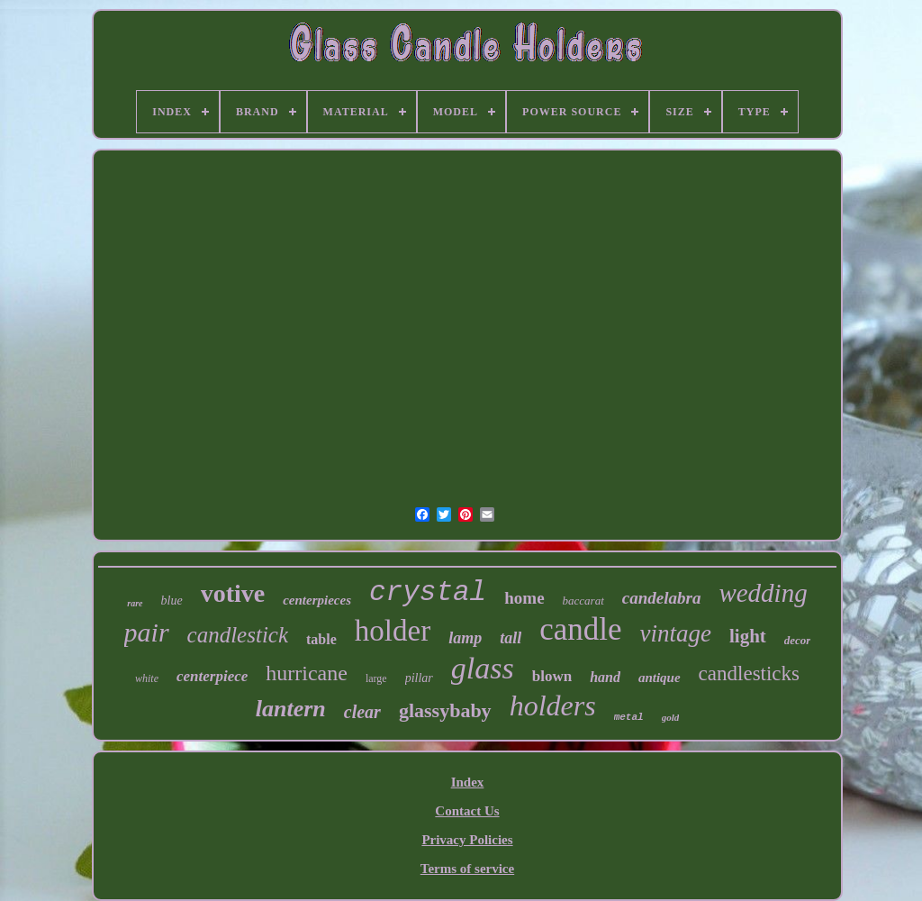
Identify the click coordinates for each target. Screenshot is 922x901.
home (524, 597)
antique (659, 677)
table (321, 639)
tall (510, 638)
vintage (674, 633)
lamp (465, 638)
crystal (427, 592)
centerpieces (317, 600)
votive (233, 593)
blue (172, 600)
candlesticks (749, 673)
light (747, 636)
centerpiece (212, 676)
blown (552, 676)
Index (467, 782)
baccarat (583, 600)
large (376, 678)
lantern (291, 709)
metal (629, 717)
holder (392, 630)
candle (580, 629)
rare (134, 603)
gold (671, 717)
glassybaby (445, 710)
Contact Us (467, 811)
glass (482, 668)
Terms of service (467, 868)
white (146, 678)
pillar (419, 678)
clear (362, 712)
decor (797, 640)
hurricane (307, 673)
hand (605, 677)
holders (553, 705)
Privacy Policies (466, 840)
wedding (763, 592)
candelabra (661, 597)
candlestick (237, 635)
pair (146, 632)
